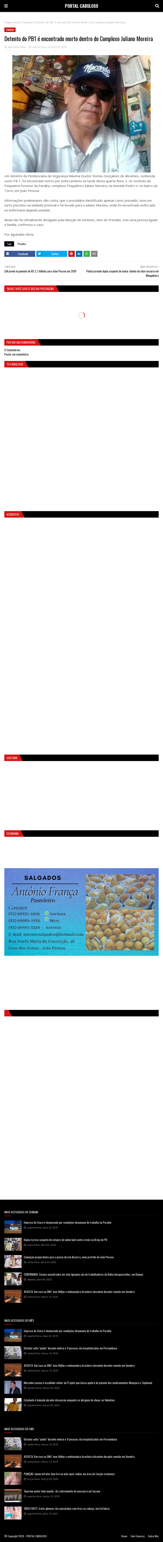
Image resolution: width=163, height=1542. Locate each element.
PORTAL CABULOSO (81, 6)
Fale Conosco (138, 1536)
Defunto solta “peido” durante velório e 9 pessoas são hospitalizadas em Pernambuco (70, 1348)
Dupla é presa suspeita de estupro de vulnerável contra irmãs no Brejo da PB (65, 1240)
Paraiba (27, 22)
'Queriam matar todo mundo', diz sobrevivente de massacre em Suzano (62, 1491)
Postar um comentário (16, 354)
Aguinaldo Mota (17, 46)
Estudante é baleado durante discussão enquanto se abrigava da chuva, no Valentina (69, 1400)
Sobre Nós (153, 1536)
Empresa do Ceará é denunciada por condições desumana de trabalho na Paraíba (67, 1222)
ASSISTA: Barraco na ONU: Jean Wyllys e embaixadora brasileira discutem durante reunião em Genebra (79, 1291)
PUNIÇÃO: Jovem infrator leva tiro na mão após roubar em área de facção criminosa (69, 1474)
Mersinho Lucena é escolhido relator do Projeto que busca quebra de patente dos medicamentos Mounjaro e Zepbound (88, 1383)
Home (124, 1536)
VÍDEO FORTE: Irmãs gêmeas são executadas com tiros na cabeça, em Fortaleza (67, 1508)
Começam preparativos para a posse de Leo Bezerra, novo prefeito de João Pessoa (69, 1257)
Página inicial (12, 22)
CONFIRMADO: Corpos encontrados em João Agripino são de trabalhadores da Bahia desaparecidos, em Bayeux (83, 1274)
